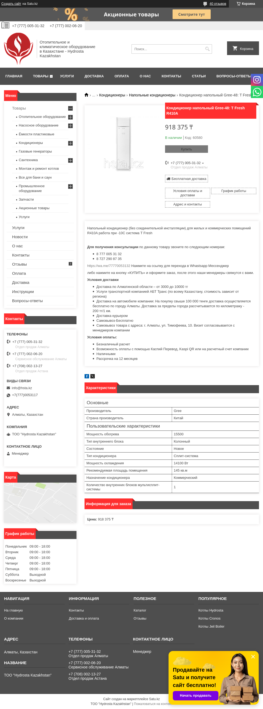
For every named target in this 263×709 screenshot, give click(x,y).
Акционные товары (34, 208)
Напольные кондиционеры (152, 95)
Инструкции (23, 291)
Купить (186, 149)
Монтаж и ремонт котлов (39, 169)
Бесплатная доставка (188, 179)
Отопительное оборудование (42, 117)
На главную (13, 610)
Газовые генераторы (35, 151)
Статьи (199, 76)
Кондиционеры (112, 95)
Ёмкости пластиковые (36, 134)
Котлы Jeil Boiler (211, 626)
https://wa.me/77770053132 (108, 266)
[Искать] (207, 49)
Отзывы (19, 264)
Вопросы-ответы (234, 76)
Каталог (140, 610)
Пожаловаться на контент (153, 704)
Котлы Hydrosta (210, 610)
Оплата (122, 76)
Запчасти (26, 199)
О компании (13, 618)
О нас (145, 76)
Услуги (67, 76)
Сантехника (28, 160)
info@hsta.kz (22, 388)
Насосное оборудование (39, 125)
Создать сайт (11, 4)
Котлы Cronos (209, 618)
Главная (13, 76)
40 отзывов (218, 4)
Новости (20, 236)
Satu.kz (154, 699)
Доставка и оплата (84, 618)
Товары (40, 76)
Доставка (94, 76)
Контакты (171, 76)
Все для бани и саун (35, 177)
